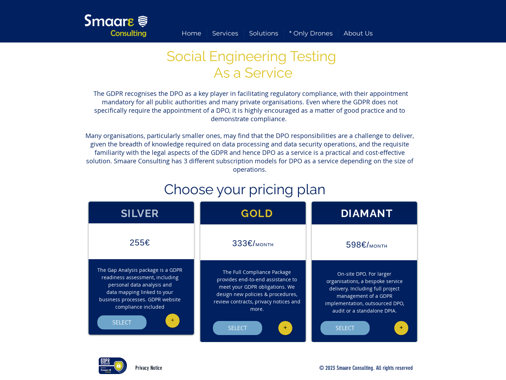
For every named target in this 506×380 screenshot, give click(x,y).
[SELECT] (122, 322)
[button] (173, 321)
